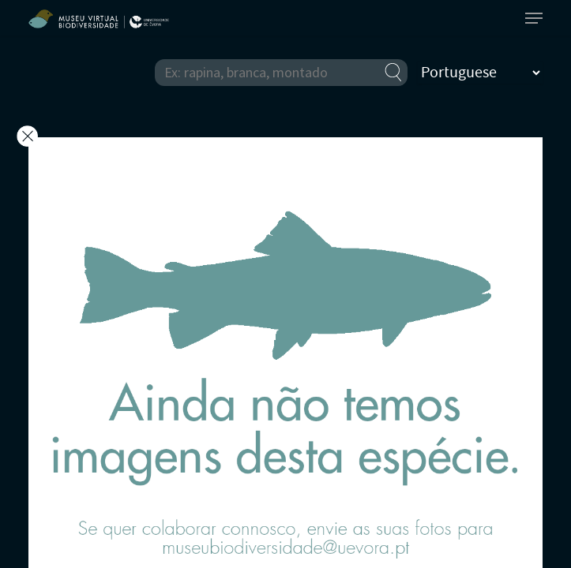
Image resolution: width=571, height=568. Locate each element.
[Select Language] (480, 73)
